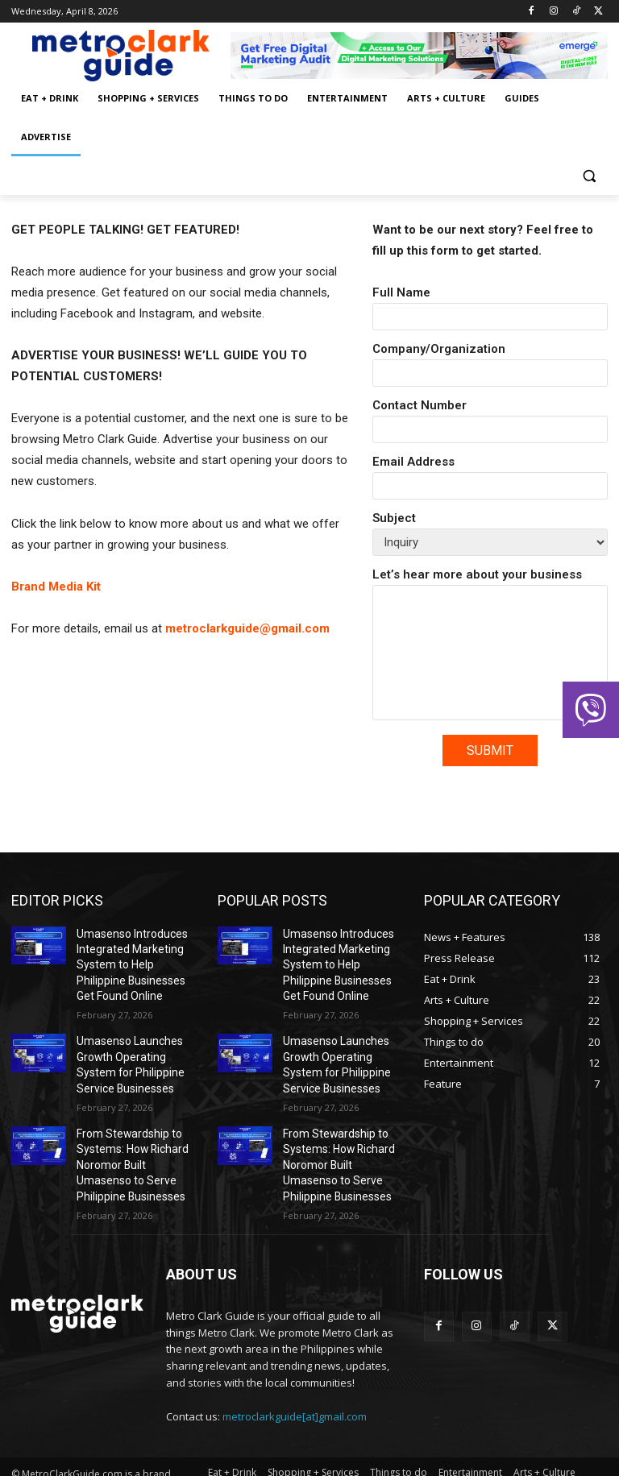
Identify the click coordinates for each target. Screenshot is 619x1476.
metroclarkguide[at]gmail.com (294, 1387)
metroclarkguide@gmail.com (247, 628)
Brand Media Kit (56, 586)
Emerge (140, 1461)
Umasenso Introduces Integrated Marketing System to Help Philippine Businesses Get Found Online (132, 960)
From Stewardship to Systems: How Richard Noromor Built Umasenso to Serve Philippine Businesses (133, 1141)
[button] (589, 176)
